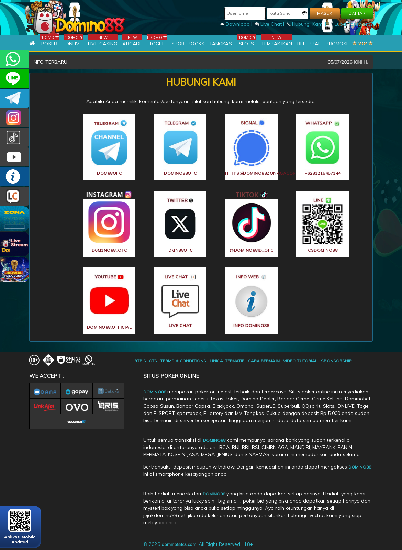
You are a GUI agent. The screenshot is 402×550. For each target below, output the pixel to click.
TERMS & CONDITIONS (183, 360)
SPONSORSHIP (336, 360)
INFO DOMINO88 (14, 176)
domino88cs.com (178, 544)
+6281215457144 (14, 59)
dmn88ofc (180, 250)
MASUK (324, 13)
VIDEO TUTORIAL (300, 360)
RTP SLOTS (145, 360)
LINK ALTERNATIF (227, 360)
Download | (237, 24)
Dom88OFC (14, 117)
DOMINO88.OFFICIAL (14, 156)
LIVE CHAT (14, 196)
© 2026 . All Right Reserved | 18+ (198, 544)
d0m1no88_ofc (109, 250)
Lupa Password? (351, 24)
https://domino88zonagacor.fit (251, 173)
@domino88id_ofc (14, 137)
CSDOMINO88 (14, 78)
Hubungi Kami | (307, 24)
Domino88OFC (14, 98)
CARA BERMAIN (264, 360)
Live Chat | (270, 24)
